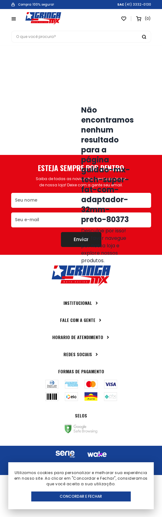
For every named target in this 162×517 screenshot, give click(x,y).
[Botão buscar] (143, 36)
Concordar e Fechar (81, 496)
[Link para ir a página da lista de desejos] (123, 18)
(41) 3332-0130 (138, 4)
